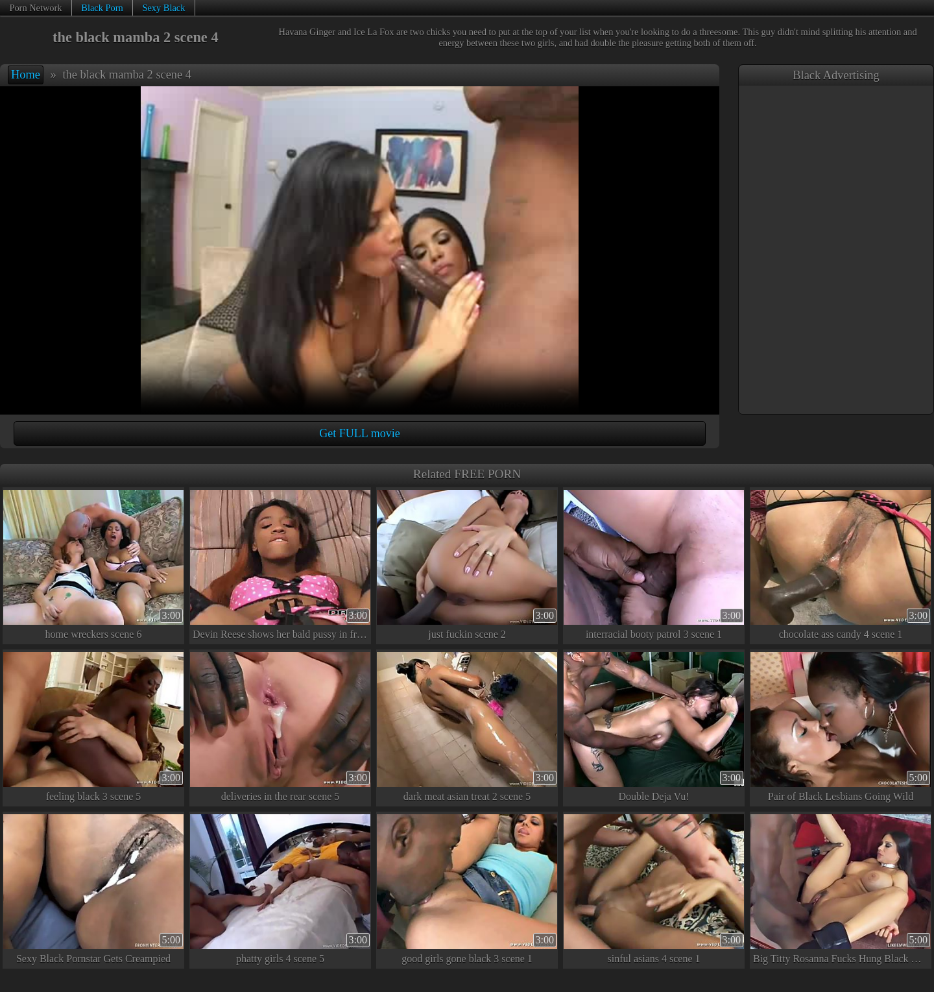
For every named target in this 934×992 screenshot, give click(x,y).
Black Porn (102, 8)
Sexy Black (163, 8)
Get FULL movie (359, 433)
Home (25, 74)
